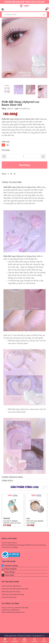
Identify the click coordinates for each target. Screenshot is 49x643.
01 (3, 145)
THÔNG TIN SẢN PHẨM (11, 182)
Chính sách (7, 481)
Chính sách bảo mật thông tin (11, 586)
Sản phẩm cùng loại (24, 487)
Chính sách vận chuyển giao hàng (13, 594)
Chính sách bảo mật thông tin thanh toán (15, 589)
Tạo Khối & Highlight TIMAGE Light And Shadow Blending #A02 (12, 523)
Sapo (43, 636)
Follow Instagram (11, 569)
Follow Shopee (10, 572)
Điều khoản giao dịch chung (11, 591)
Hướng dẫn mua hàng (12, 477)
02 (8, 145)
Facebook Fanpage (11, 565)
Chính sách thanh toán (9, 597)
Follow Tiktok (9, 575)
